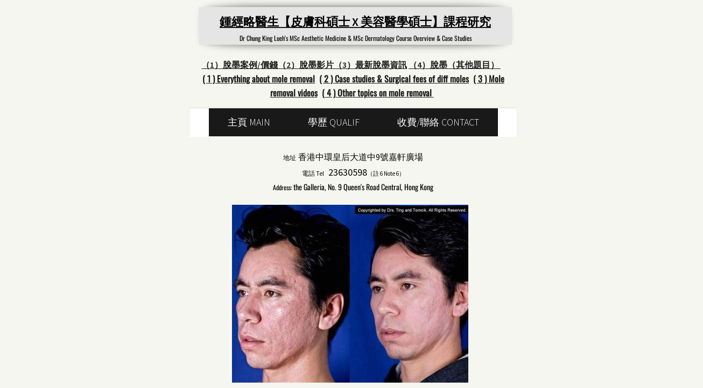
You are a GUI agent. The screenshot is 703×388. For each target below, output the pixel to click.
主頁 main (249, 122)
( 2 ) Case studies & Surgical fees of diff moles (394, 78)
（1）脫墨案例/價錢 (239, 64)
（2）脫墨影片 (306, 64)
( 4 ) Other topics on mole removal (378, 92)
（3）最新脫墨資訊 (370, 64)
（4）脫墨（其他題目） (455, 64)
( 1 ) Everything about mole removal (258, 78)
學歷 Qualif (334, 122)
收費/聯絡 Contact (438, 122)
